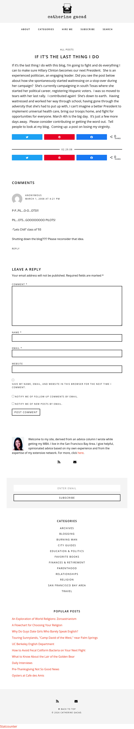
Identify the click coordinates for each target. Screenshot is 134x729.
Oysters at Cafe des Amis (28, 675)
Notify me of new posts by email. (38, 403)
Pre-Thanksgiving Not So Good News (35, 669)
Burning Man (67, 539)
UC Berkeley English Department (33, 644)
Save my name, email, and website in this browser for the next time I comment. (61, 386)
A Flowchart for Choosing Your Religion (37, 625)
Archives (67, 528)
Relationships (67, 574)
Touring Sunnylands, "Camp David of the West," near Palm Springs (55, 638)
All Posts (67, 49)
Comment (19, 284)
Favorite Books (67, 556)
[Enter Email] (67, 488)
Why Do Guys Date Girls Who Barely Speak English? (45, 631)
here (81, 453)
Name (17, 332)
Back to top (67, 709)
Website (17, 363)
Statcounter (8, 726)
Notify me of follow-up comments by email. (46, 396)
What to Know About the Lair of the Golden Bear (43, 657)
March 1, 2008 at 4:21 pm (42, 198)
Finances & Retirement (67, 562)
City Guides (67, 545)
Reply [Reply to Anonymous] (16, 248)
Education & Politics (67, 551)
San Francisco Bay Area (67, 585)
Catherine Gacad (67, 11)
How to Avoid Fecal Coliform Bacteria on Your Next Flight (48, 650)
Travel (67, 591)
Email (17, 348)
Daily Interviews (22, 663)
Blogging (67, 533)
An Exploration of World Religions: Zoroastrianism (44, 619)
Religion (67, 579)
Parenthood (67, 568)
